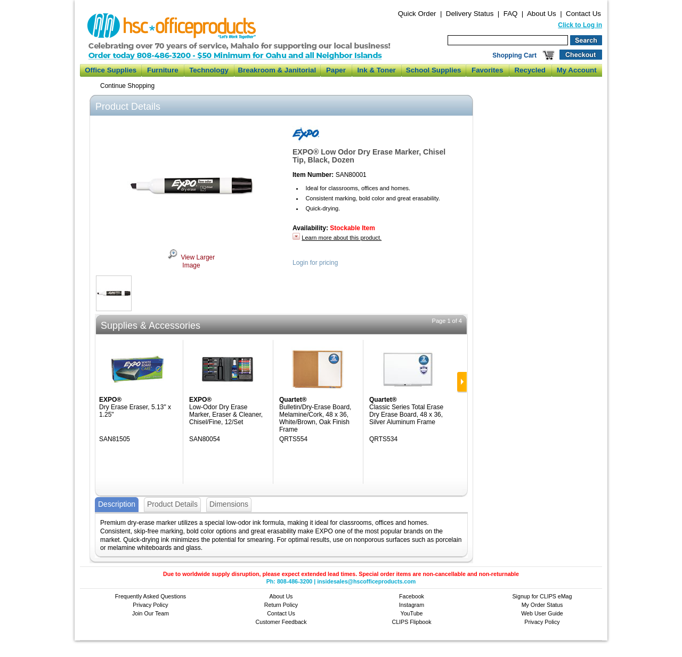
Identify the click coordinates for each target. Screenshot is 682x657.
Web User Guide (542, 613)
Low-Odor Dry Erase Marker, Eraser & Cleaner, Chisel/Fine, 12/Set (226, 414)
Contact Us (583, 14)
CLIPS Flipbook (411, 622)
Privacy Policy (150, 605)
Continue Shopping (127, 86)
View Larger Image (191, 262)
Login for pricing (315, 262)
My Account (577, 70)
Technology (209, 70)
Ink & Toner (376, 70)
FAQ (511, 14)
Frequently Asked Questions (150, 596)
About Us (541, 14)
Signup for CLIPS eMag (542, 596)
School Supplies (433, 70)
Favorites (487, 70)
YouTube (412, 613)
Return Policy (281, 605)
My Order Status (542, 605)
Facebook (411, 596)
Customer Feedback (281, 622)
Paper (336, 70)
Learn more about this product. (341, 237)
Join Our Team (150, 613)
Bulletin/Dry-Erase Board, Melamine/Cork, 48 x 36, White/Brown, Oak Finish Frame (315, 418)
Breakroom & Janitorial (277, 70)
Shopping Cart (514, 55)
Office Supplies (110, 70)
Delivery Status (470, 14)
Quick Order (417, 14)
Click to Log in (580, 25)
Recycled (530, 70)
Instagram (411, 605)
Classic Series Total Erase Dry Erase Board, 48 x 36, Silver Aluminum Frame (406, 414)
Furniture (162, 70)
